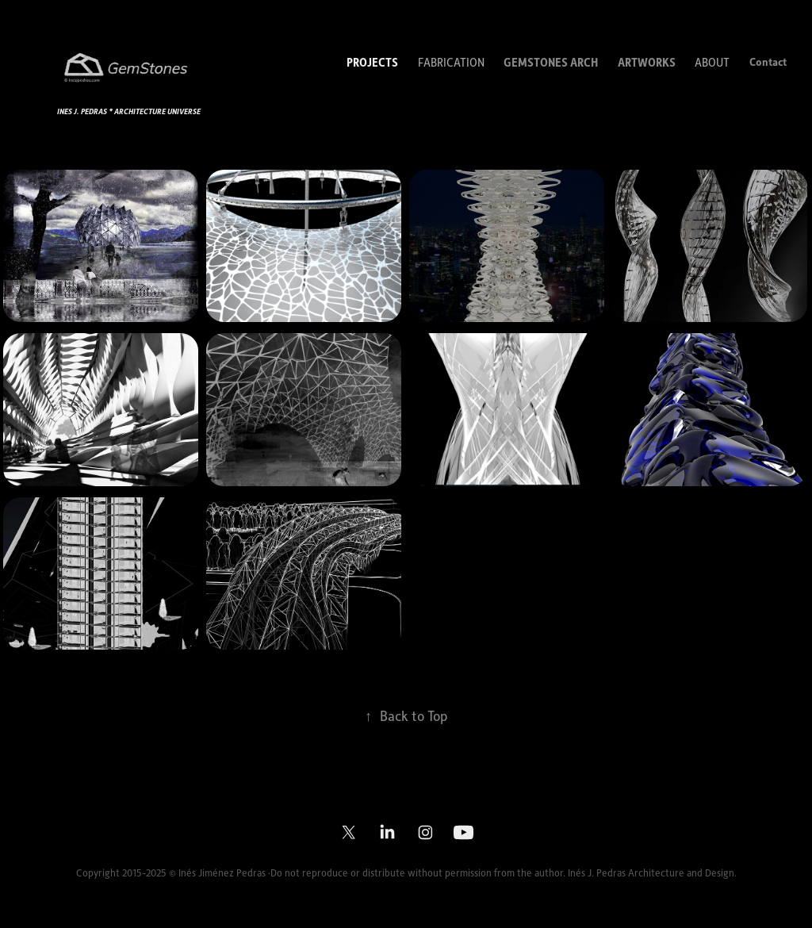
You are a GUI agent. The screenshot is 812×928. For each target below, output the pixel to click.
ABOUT (712, 62)
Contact (768, 61)
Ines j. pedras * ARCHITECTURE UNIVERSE (129, 111)
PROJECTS (372, 62)
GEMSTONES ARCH (551, 62)
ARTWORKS (647, 62)
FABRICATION (451, 62)
